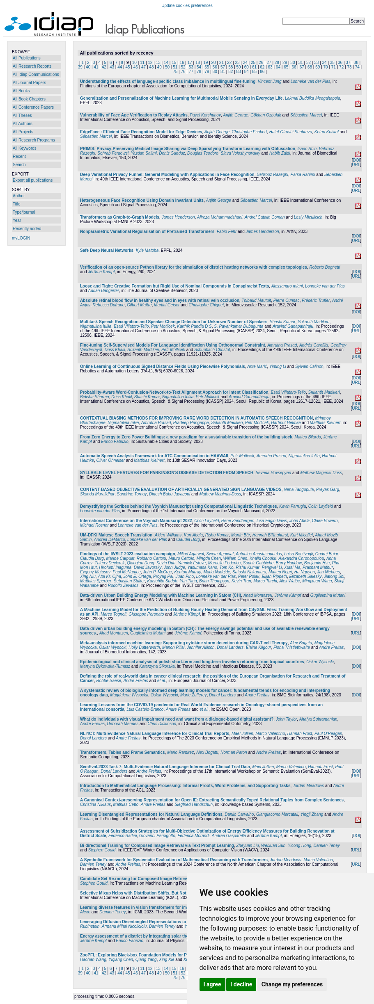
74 (357, 67)
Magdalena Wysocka (129, 695)
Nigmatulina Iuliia (95, 326)
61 (254, 67)
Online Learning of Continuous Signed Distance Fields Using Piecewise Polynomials (162, 366)
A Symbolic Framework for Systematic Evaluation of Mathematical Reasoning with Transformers (174, 860)
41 (96, 67)
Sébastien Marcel (306, 115)
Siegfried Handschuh (193, 804)
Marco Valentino (270, 733)
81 (222, 71)
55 (206, 67)
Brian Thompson (214, 581)
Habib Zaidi (279, 153)
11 (142, 62)
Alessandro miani (287, 286)
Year (17, 220)
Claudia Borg (188, 539)
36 (340, 62)
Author (19, 196)
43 (112, 67)
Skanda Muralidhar (97, 494)
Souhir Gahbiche (258, 563)
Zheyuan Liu (247, 845)
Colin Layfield (320, 506)
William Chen (235, 558)
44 (119, 67)
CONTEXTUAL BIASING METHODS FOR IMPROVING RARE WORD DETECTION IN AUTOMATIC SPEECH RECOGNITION (196, 418)
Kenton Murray (187, 572)
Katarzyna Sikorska (156, 666)
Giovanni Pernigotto (157, 835)
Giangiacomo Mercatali (277, 814)
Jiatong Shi (334, 576)
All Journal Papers (29, 82)
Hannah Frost (299, 733)
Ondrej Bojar (326, 554)
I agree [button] (212, 984)
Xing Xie (166, 959)
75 (175, 71)
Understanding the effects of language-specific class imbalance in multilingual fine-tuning (167, 81)
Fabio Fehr (226, 231)
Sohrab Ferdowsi (112, 153)
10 (134, 62)
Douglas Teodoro (202, 153)
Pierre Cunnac (286, 300)
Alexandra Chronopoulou (301, 558)
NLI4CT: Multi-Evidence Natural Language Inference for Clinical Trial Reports (154, 733)
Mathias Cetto (126, 804)
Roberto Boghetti (324, 267)
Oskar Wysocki (112, 647)
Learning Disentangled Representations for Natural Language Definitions (151, 814)
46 (135, 67)
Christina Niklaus (95, 804)
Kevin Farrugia (292, 506)
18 (197, 62)
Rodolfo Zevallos (123, 585)
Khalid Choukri (263, 558)
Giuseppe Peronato (146, 614)
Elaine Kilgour (258, 647)
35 (332, 62)
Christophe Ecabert (249, 132)
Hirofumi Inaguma (115, 567)
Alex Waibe (289, 581)
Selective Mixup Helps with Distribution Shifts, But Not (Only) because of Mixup (157, 893)
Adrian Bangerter (103, 290)
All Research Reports (32, 66)
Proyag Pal (163, 576)
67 (302, 67)
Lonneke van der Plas (310, 81)
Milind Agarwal (190, 554)
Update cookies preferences (187, 5)
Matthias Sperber (95, 581)
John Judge (174, 567)
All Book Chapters (29, 99)
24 (245, 62)
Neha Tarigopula (299, 489)
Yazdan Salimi (143, 153)
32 (308, 62)
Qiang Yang (146, 959)
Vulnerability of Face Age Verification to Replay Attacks (134, 115)
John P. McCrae (157, 572)
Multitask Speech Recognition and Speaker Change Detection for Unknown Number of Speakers (173, 321)
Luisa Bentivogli (298, 554)
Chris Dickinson (162, 723)
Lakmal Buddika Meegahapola (312, 98)
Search (19, 164)
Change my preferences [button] (292, 984)
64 (278, 67)
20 (213, 62)
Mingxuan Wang (317, 581)
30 (292, 62)
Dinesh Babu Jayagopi (169, 494)
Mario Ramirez (180, 752)
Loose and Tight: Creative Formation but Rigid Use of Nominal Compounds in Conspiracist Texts (174, 286)
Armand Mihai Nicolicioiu (124, 926)
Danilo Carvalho (239, 814)
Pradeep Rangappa (191, 422)
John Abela (299, 520)
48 (151, 67)
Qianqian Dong (140, 563)
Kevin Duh (165, 563)
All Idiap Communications (36, 74)
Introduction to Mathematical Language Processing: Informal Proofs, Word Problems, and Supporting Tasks (185, 785)
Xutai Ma (292, 567)
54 (199, 67)
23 (237, 62)
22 (229, 62)
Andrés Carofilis (313, 345)
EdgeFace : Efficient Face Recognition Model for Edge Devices (141, 132)
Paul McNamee (127, 572)
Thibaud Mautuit (256, 300)
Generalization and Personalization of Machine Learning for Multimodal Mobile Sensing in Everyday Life (181, 98)
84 (246, 71)
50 (167, 67)
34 (324, 62)
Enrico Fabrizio (114, 441)
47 (143, 67)
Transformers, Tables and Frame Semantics (122, 752)
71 (333, 67)
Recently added (27, 228)
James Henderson (178, 217)
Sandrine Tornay (132, 494)
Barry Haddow (289, 563)
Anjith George (235, 115)
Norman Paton (233, 752)
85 (254, 71)
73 (349, 67)
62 (262, 67)
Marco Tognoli (113, 614)
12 (150, 62)
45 (128, 67)
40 (88, 67)
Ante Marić (257, 366)
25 (253, 62)
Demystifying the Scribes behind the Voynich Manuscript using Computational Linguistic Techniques (178, 506)
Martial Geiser (166, 305)
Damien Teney (327, 845)
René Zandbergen (238, 520)
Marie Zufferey (193, 695)
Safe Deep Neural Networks (106, 250)
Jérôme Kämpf (101, 271)
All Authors (22, 123)
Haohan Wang (93, 959)
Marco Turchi (265, 581)
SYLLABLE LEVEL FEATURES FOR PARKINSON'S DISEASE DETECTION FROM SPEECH (166, 472)
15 (174, 62)
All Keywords (25, 148)
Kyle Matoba (147, 250)
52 (183, 67)
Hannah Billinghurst (270, 535)
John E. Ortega (137, 576)
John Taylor (286, 719)
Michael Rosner (94, 525)
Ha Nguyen (304, 572)
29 (284, 62)
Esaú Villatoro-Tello (131, 326)
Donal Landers (230, 647)
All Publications (27, 58)
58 (230, 67)
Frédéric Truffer (316, 300)
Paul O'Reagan (328, 733)
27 (269, 62)
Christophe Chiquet (206, 305)
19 (205, 62)
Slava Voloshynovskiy (240, 153)
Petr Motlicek (163, 326)
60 (246, 67)
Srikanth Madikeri (313, 321)
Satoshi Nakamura (249, 572)
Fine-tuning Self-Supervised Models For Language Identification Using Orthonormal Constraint (172, 345)
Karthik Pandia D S (194, 326)
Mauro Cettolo (181, 558)
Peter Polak (248, 576)
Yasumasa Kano (202, 567)
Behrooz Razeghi (272, 174)
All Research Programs (34, 140)
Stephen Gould (101, 850)
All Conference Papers (33, 107)
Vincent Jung (270, 81)
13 (158, 62)
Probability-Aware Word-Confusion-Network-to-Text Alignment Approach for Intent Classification (174, 392)
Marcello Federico (224, 563)
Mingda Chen (209, 558)
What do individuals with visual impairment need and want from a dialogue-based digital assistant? (176, 719)
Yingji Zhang (312, 814)
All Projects (23, 132)
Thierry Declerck (110, 563)
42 (104, 67)
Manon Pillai (173, 647)
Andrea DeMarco (109, 539)
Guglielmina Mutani (328, 595)
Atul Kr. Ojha (109, 576)
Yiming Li (277, 366)
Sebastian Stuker (129, 581)
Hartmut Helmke (286, 422)
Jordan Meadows (308, 785)
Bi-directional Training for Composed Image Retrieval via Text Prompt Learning (157, 845)
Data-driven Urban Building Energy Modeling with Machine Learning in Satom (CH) (160, 595)
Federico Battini (122, 835)
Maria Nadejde (217, 572)
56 (215, 67)
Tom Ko (226, 567)
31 (300, 62)
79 (206, 71)
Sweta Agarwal (219, 554)
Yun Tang (188, 581)
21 (221, 62)
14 (166, 62)
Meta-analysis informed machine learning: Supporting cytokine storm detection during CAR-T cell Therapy (184, 643)
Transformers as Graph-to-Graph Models (119, 217)
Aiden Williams (168, 535)
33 (316, 62)
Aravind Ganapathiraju (293, 326)
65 (286, 67)
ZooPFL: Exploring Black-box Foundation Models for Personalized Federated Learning (164, 955)
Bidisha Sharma (94, 397)
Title (17, 204)
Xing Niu (88, 576)
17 (190, 62)
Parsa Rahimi (303, 174)
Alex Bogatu (301, 643)
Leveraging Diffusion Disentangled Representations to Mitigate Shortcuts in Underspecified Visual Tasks (182, 922)
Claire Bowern (325, 520)
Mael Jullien (242, 733)
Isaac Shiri (307, 148)
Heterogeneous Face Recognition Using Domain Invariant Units (142, 200)
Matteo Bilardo (307, 437)
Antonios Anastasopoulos (259, 554)
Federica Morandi (193, 835)
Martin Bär (240, 535)
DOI (356, 160)
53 (191, 67)
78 (199, 71)
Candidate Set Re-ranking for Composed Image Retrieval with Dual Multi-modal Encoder (166, 878)
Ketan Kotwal (326, 132)
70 (326, 67)
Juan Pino (185, 576)
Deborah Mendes (123, 723)
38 (356, 62)
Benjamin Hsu (317, 563)
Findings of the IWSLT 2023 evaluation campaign (127, 554)
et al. (161, 680)
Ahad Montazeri (257, 595)
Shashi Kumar (283, 321)
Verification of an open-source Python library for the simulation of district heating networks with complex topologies (193, 267)
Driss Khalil (115, 349)
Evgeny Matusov (95, 572)
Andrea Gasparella (229, 835)
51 (175, 67)
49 (159, 67)
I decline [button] (241, 984)
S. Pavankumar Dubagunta (238, 326)
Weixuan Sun (273, 845)
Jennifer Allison (200, 647)
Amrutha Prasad (282, 345)
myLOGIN (21, 238)
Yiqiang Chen (120, 959)
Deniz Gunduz (172, 153)
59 (238, 67)
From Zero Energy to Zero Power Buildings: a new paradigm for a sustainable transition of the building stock (186, 437)
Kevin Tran (241, 581)
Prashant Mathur (318, 567)
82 (230, 71)
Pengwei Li (272, 567)
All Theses (22, 115)
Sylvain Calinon (309, 366)
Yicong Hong (299, 845)
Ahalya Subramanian (318, 719)
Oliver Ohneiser (110, 460)
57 (222, 67)
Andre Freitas (331, 647)
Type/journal (24, 212)
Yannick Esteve (192, 563)
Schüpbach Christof (212, 349)
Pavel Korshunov (205, 115)
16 (181, 62)
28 (277, 62)
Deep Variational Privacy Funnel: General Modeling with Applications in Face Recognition (167, 174)
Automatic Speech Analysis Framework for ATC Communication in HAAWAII (154, 456)
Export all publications (33, 180)
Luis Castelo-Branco (144, 709)
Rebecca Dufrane (109, 305)
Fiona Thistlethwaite (291, 647)
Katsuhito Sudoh (162, 581)
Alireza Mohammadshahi (219, 217)
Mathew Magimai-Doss (321, 472)
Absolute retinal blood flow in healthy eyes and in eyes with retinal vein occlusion (159, 300)
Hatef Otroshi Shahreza (290, 132)
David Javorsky (148, 567)
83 (238, 71)
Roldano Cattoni (151, 558)
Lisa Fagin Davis (272, 520)
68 (309, 67)
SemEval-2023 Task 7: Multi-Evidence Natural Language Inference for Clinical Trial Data (165, 766)
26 (261, 62)
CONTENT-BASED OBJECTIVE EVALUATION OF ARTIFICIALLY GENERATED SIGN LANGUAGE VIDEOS (181, 489)
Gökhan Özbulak (265, 115)
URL (356, 164)
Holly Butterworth (144, 647)
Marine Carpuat (120, 558)
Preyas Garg (327, 489)
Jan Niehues (328, 572)
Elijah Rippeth (274, 576)
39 (80, 67)
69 (317, 67)
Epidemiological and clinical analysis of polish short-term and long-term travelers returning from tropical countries (192, 661)
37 (348, 62)
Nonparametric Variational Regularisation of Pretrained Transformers (147, 231)
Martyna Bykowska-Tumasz (105, 666)
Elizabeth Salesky (305, 576)
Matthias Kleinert (325, 422)
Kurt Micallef (301, 535)
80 (215, 71)
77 (191, 71)
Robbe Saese (108, 680)
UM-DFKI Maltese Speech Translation (116, 535)
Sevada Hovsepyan (273, 472)
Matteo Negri (280, 572)
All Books (21, 91)
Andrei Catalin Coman (265, 217)
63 (270, 67)
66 (293, 67)
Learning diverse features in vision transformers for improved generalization (154, 907)
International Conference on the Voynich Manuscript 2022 (136, 520)
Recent (19, 156)
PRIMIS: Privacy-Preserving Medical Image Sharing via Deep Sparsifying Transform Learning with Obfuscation (187, 148)
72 (341, 67)
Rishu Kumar (217, 535)
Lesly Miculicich (308, 217)
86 (262, 71)
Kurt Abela (193, 535)
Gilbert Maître (139, 305)
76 (183, 71)
